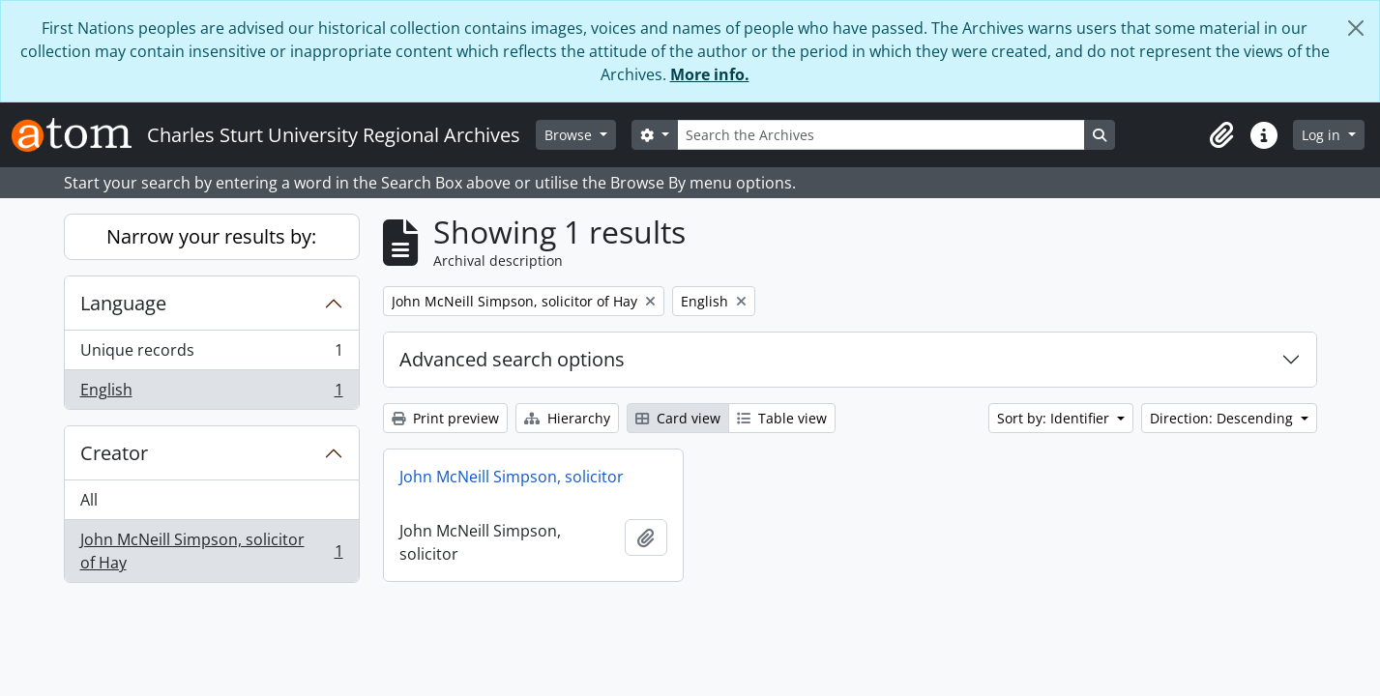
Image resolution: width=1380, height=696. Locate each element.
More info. (709, 74)
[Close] (1356, 28)
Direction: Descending (1223, 418)
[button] (1221, 135)
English (211, 393)
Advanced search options (512, 359)
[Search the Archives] (881, 135)
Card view (677, 418)
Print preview (445, 418)
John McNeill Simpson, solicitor (511, 476)
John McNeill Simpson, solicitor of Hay (211, 551)
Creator (114, 453)
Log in (1323, 135)
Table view (782, 418)
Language (123, 303)
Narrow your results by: (211, 236)
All (89, 499)
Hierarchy (567, 418)
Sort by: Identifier (1055, 418)
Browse (570, 135)
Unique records (211, 354)
